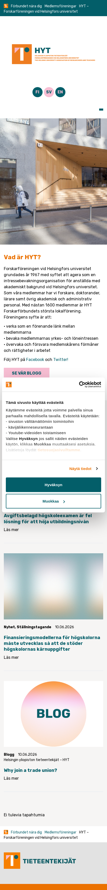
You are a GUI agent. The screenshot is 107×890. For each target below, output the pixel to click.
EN (60, 92)
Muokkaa (54, 501)
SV (49, 92)
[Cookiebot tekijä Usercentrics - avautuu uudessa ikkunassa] (79, 384)
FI (37, 92)
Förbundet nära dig (26, 6)
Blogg (9, 754)
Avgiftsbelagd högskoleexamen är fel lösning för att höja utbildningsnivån (48, 518)
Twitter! (60, 359)
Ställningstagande (34, 627)
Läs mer (11, 529)
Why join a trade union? (30, 770)
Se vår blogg (26, 373)
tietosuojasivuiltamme (59, 450)
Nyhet (9, 627)
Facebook (35, 359)
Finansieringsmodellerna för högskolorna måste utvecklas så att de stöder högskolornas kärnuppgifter (52, 643)
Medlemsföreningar (60, 6)
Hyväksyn (53, 484)
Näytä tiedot (80, 468)
